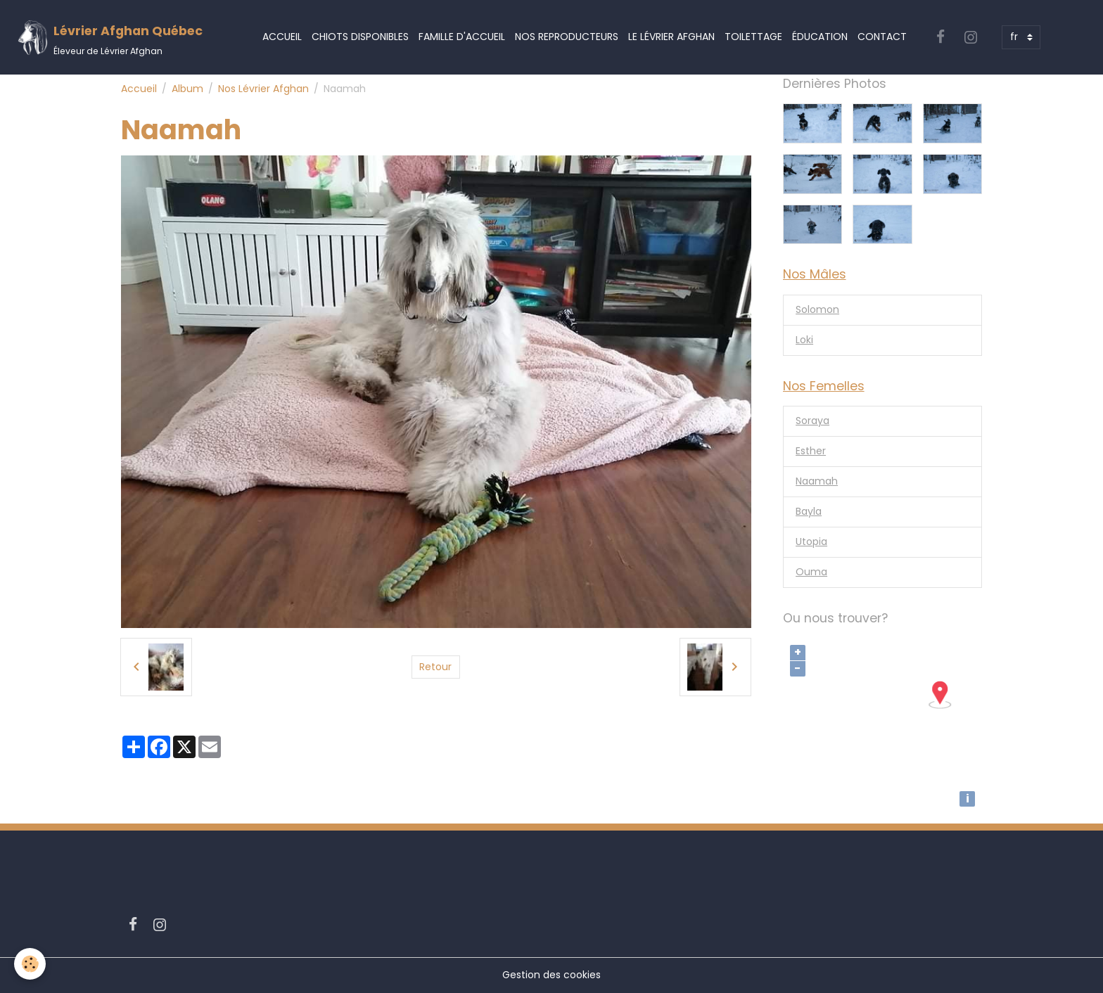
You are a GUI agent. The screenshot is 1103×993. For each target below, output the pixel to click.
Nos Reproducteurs (566, 37)
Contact (882, 37)
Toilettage (753, 37)
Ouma (811, 572)
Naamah (817, 481)
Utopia (811, 541)
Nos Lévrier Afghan (263, 89)
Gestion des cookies (551, 975)
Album (187, 89)
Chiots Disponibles (360, 37)
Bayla (809, 511)
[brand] (110, 37)
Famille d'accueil (462, 37)
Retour (435, 667)
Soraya (812, 421)
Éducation (820, 37)
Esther (811, 451)
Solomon (817, 309)
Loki (804, 340)
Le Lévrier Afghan (671, 37)
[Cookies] (30, 964)
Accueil (282, 37)
